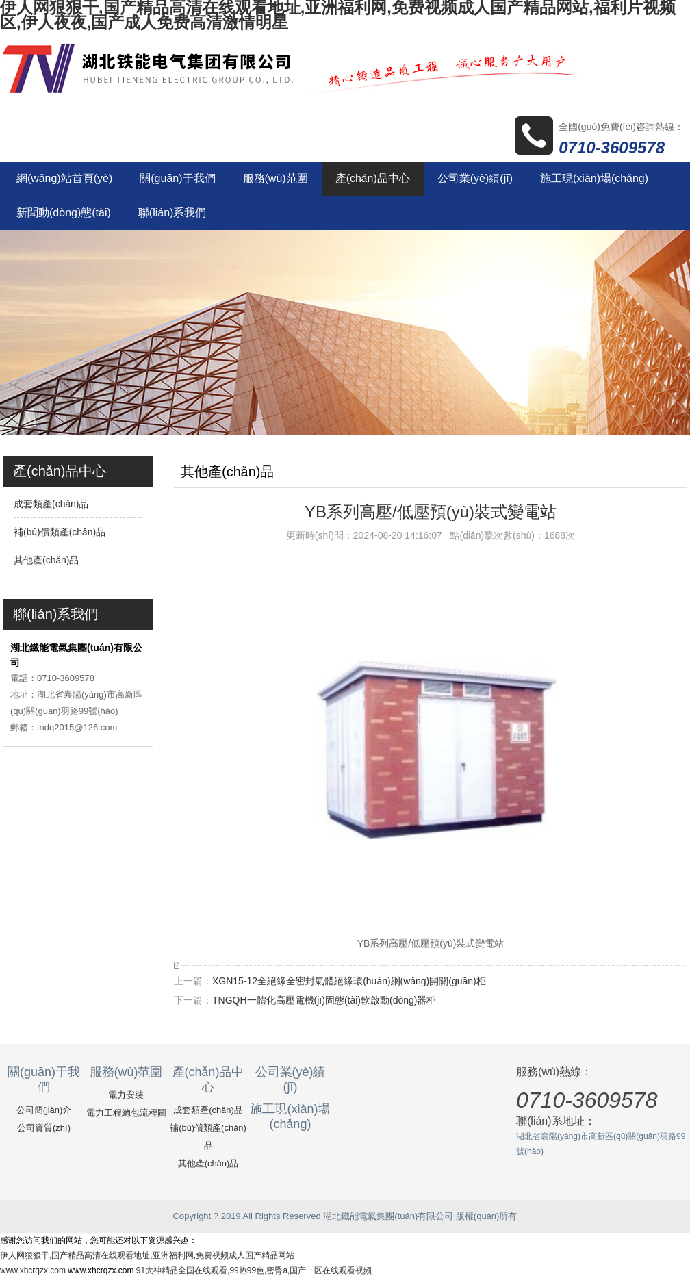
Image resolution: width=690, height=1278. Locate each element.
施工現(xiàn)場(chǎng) (594, 178)
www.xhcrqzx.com (33, 1270)
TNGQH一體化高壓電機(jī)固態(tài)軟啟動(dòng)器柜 (324, 1000)
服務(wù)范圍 (275, 178)
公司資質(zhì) (44, 1128)
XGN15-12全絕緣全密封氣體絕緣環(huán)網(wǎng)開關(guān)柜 (349, 980)
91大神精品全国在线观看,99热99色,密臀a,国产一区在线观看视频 (254, 1270)
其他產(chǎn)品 (46, 559)
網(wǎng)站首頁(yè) (64, 178)
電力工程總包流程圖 (126, 1113)
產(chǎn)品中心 (372, 178)
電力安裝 (126, 1095)
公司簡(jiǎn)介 (44, 1110)
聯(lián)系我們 (172, 212)
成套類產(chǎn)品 (51, 503)
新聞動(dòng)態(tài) (63, 212)
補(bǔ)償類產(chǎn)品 (59, 531)
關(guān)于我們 (177, 178)
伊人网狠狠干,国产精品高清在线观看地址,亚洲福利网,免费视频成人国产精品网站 (147, 1255)
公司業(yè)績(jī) (475, 178)
